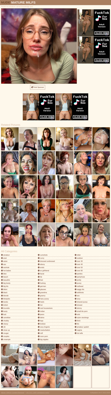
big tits (4, 286)
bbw (4, 274)
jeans (41, 314)
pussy (78, 283)
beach (4, 277)
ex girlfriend (43, 271)
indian (41, 311)
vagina (78, 330)
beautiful (5, 280)
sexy (77, 299)
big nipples (43, 339)
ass (3, 264)
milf (40, 333)
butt (3, 314)
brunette (5, 308)
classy (4, 324)
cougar (5, 333)
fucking (42, 283)
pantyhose (80, 277)
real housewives (45, 308)
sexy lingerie (44, 327)
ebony (41, 264)
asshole (5, 267)
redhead (79, 286)
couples (5, 336)
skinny (78, 308)
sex (77, 296)
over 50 (79, 267)
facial (41, 274)
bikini (4, 289)
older (78, 255)
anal (4, 258)
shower (78, 305)
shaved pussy (81, 302)
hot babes (6, 271)
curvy (41, 258)
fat (40, 277)
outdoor (79, 258)
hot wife (79, 333)
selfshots (79, 292)
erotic (41, 267)
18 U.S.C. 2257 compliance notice (37, 392)
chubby (5, 321)
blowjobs (5, 299)
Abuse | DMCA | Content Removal (12, 392)
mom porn (43, 336)
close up (5, 330)
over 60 (79, 271)
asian (4, 261)
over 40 (79, 264)
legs (40, 321)
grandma (42, 292)
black (4, 292)
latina (41, 317)
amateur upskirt (82, 327)
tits (77, 324)
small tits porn (81, 311)
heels (41, 302)
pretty (78, 280)
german (42, 286)
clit (3, 327)
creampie (5, 339)
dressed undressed (46, 261)
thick (77, 321)
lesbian (42, 324)
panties (78, 274)
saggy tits (79, 289)
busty (4, 311)
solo (77, 314)
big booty (5, 283)
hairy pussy (43, 299)
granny (41, 296)
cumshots (42, 255)
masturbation (44, 330)
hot (40, 305)
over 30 (79, 261)
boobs (4, 302)
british (4, 305)
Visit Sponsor (37, 87)
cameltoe (5, 317)
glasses (42, 289)
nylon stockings (82, 317)
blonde (5, 296)
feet (40, 280)
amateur (5, 255)
